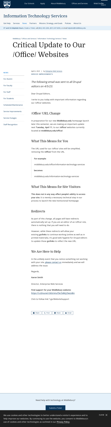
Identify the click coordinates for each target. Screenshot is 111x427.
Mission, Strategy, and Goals (50, 22)
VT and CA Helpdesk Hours (13, 26)
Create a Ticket (29, 26)
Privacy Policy (63, 422)
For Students (8, 97)
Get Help (7, 22)
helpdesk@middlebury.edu (77, 26)
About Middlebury (63, 3)
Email (68, 311)
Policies (68, 22)
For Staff (6, 90)
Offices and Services (79, 3)
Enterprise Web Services (53, 70)
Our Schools (43, 3)
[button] (104, 3)
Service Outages (10, 116)
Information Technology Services (35, 15)
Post (47, 311)
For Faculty (7, 84)
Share (36, 311)
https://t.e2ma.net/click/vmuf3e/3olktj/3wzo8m (53, 291)
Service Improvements (12, 110)
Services (16, 22)
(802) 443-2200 (43, 26)
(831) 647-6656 (55, 26)
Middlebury (16, 37)
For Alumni (7, 77)
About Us (77, 22)
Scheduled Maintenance (13, 103)
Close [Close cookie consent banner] (103, 415)
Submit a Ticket (55, 406)
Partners (33, 22)
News (24, 22)
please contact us (53, 261)
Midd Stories (93, 3)
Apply (52, 3)
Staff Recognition (10, 123)
